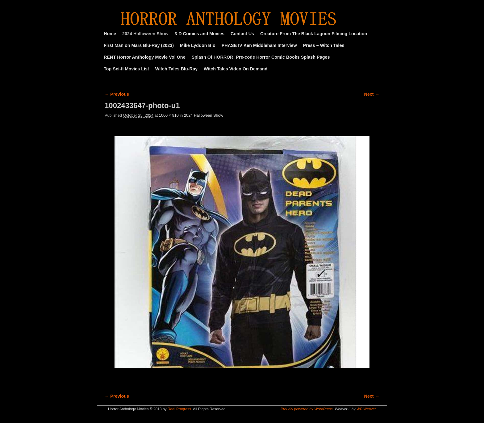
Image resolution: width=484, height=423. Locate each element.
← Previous (117, 94)
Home (110, 33)
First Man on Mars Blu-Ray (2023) (139, 45)
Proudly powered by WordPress (307, 409)
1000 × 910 (169, 115)
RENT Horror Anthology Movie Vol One (145, 57)
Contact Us (242, 33)
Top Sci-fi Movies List (126, 68)
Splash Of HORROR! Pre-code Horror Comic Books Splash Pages (261, 57)
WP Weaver (366, 409)
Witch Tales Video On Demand (235, 68)
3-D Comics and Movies (200, 33)
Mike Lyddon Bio (197, 45)
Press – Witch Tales (323, 45)
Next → (371, 94)
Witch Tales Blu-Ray (176, 68)
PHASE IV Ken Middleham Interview (259, 45)
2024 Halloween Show (145, 33)
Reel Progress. (180, 409)
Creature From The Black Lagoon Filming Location (313, 33)
